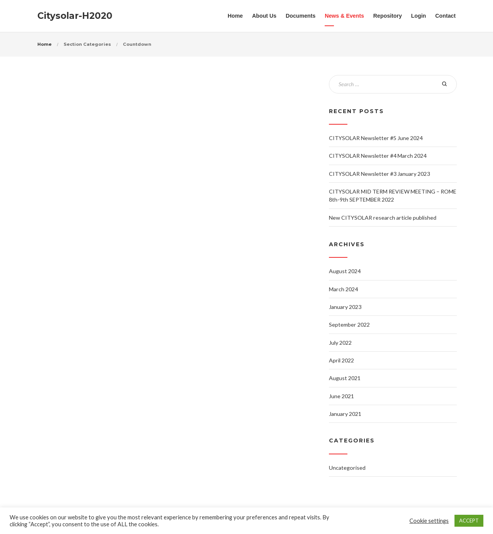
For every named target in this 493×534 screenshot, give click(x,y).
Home (235, 16)
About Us (264, 16)
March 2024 (343, 289)
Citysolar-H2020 (74, 15)
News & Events (344, 16)
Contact (445, 16)
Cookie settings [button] (429, 520)
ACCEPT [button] (469, 520)
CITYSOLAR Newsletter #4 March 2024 (377, 155)
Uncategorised (347, 467)
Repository (387, 16)
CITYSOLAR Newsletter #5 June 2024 (376, 138)
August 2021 (345, 378)
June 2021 (341, 396)
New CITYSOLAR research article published (382, 217)
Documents (300, 16)
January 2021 (345, 414)
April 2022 (341, 360)
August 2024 (345, 271)
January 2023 (345, 307)
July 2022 (340, 342)
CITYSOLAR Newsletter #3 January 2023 (379, 173)
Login (418, 16)
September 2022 (349, 324)
